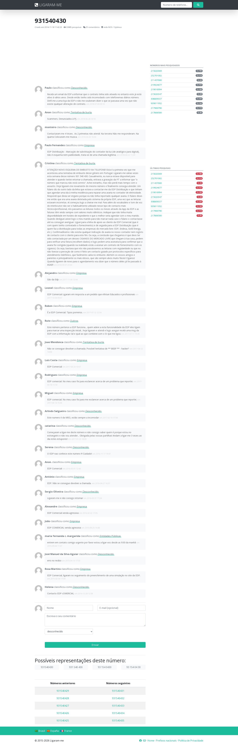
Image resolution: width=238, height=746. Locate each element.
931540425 (63, 720)
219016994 (177, 89)
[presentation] (120, 634)
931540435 (118, 720)
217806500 (177, 112)
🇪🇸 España (53, 731)
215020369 (177, 70)
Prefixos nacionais (166, 740)
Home (150, 740)
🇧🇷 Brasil (40, 731)
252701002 (177, 75)
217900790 (177, 108)
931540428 (63, 698)
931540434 (118, 713)
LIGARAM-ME (48, 4)
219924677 (177, 84)
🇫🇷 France (66, 731)
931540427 (63, 705)
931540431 (118, 690)
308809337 (177, 98)
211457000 (177, 80)
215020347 (177, 94)
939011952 (177, 103)
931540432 (118, 698)
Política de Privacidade (190, 740)
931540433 (118, 705)
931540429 (63, 690)
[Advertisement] (90, 57)
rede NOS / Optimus (112, 27)
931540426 (63, 713)
